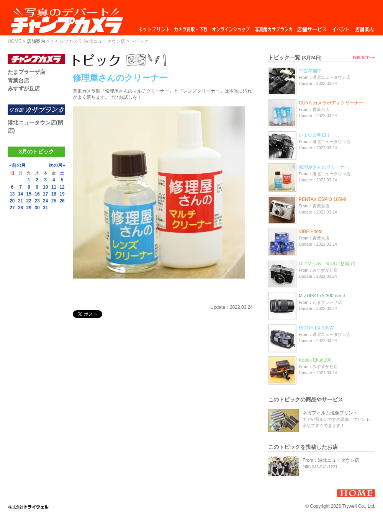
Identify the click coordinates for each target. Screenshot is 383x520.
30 (36, 207)
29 (28, 207)
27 (12, 207)
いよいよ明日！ (315, 135)
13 (12, 194)
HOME (14, 41)
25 (53, 201)
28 (20, 207)
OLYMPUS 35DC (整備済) (327, 263)
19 (61, 194)
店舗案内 (364, 27)
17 (45, 194)
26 (61, 201)
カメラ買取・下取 (191, 27)
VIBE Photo (310, 231)
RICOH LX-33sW (316, 328)
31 (45, 207)
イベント (341, 27)
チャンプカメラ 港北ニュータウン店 (87, 41)
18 (53, 194)
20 (12, 201)
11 (53, 187)
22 (28, 201)
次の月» (57, 165)
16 (36, 194)
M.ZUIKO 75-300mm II (322, 295)
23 (36, 201)
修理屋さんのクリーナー (324, 167)
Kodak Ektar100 (315, 360)
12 (61, 187)
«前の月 (17, 165)
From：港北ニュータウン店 (331, 460)
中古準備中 (310, 70)
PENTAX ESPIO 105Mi (322, 199)
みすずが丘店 (24, 88)
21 (20, 201)
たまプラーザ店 (26, 72)
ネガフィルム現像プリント (330, 413)
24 (45, 201)
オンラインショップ (230, 27)
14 (20, 194)
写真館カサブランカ (273, 27)
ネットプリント (155, 27)
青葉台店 (18, 80)
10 (45, 187)
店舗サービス (311, 27)
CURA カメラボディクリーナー (331, 103)
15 (28, 194)
